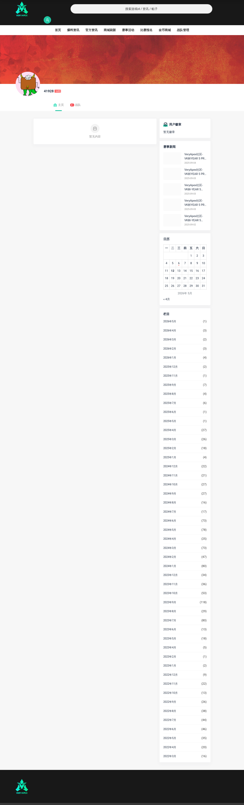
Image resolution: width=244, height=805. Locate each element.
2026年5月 (169, 313)
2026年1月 (169, 350)
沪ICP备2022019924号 (64, 800)
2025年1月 (169, 449)
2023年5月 (169, 631)
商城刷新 (110, 22)
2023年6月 (169, 621)
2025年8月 (169, 386)
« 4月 (166, 292)
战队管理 (183, 22)
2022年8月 (169, 703)
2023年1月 (169, 658)
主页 (58, 97)
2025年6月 (169, 404)
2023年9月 (169, 594)
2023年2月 (169, 649)
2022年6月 (169, 721)
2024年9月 (169, 486)
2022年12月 (170, 667)
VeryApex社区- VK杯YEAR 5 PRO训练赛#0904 (195, 149)
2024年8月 (169, 495)
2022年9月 (169, 694)
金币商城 (165, 22)
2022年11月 (170, 676)
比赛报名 (146, 22)
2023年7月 (169, 612)
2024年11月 (170, 468)
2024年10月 (170, 476)
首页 (58, 22)
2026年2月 (169, 341)
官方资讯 (91, 22)
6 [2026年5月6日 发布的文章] (179, 255)
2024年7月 (169, 504)
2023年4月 (169, 640)
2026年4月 (169, 323)
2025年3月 (169, 431)
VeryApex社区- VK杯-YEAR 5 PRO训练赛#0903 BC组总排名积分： (194, 180)
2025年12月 (170, 359)
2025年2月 (169, 440)
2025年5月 (169, 413)
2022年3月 (169, 748)
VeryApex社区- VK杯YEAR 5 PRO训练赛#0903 (195, 165)
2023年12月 (170, 567)
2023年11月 (170, 576)
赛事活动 (128, 22)
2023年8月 (169, 603)
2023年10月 (170, 585)
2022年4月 (169, 739)
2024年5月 (169, 522)
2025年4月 (169, 422)
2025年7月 (169, 395)
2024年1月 (169, 558)
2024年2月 (169, 549)
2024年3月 (169, 540)
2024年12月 (170, 458)
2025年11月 (170, 368)
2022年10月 (170, 685)
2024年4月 (169, 531)
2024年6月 (169, 513)
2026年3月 (169, 332)
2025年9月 (169, 377)
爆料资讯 (73, 22)
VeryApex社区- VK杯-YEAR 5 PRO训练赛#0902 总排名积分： (194, 211)
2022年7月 (169, 712)
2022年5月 (169, 730)
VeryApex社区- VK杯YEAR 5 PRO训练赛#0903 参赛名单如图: (195, 195)
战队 (75, 97)
